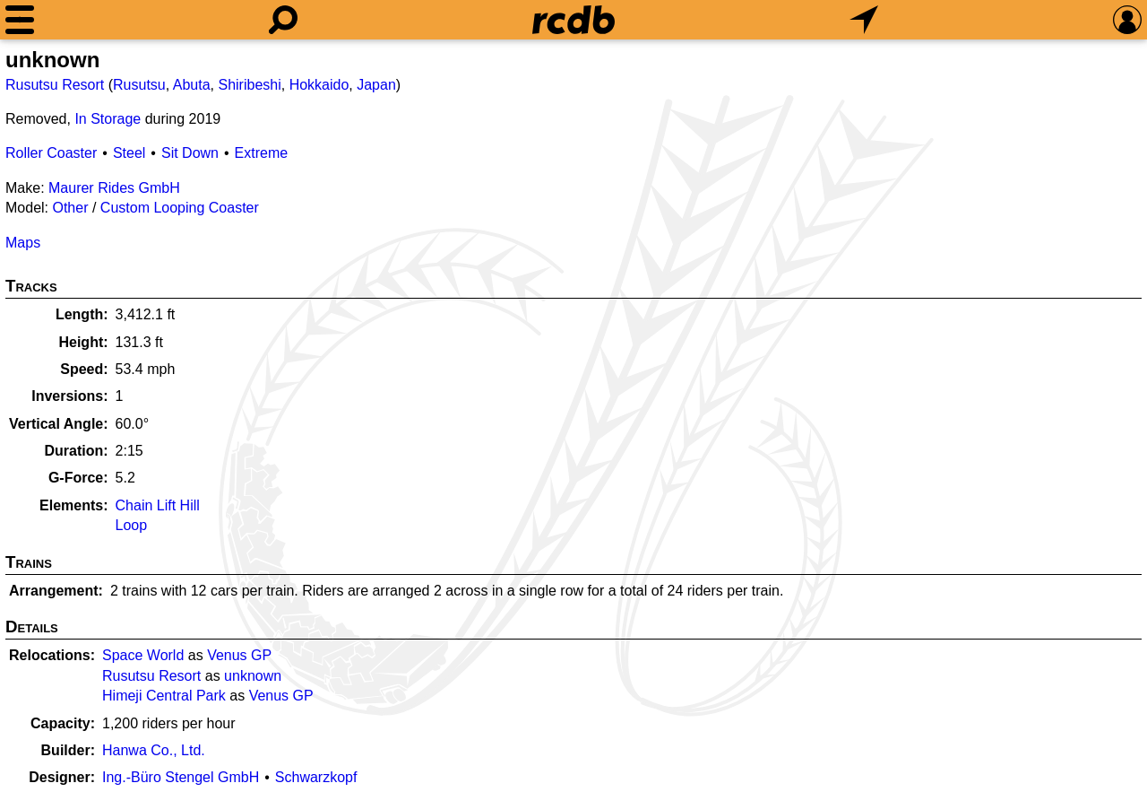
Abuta (192, 84)
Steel (129, 153)
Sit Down (190, 153)
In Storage (107, 118)
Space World (143, 655)
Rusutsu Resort (54, 84)
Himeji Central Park (164, 695)
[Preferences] (1127, 19)
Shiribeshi (249, 84)
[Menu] (19, 19)
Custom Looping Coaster (179, 207)
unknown (252, 675)
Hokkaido (319, 84)
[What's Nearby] (863, 19)
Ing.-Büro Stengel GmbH (180, 777)
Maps (22, 242)
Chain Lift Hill (158, 505)
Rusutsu (139, 84)
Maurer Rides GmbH (114, 188)
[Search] (283, 19)
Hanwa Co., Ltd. (153, 750)
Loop (132, 525)
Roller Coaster (51, 153)
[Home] (573, 19)
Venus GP (239, 655)
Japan (376, 84)
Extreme (262, 153)
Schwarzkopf (316, 777)
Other (70, 207)
